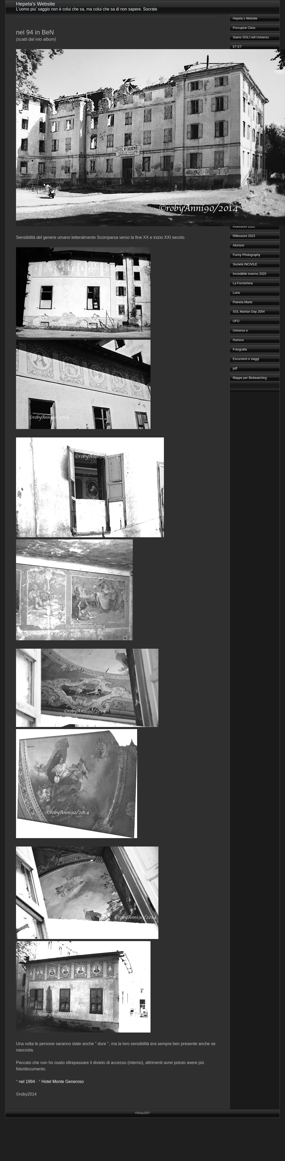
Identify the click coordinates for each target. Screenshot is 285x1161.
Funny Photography (246, 255)
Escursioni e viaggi (246, 359)
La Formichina (243, 283)
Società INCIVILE (245, 264)
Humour (238, 340)
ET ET (237, 47)
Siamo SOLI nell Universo (251, 37)
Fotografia (240, 349)
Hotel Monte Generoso (63, 1081)
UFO (236, 321)
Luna (236, 293)
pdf (235, 368)
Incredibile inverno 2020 (249, 274)
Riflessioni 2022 (244, 226)
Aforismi (238, 245)
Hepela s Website (245, 18)
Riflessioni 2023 (244, 236)
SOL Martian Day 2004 (249, 311)
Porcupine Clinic (244, 28)
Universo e (240, 330)
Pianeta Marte (242, 302)
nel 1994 (27, 1081)
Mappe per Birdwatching (250, 378)
